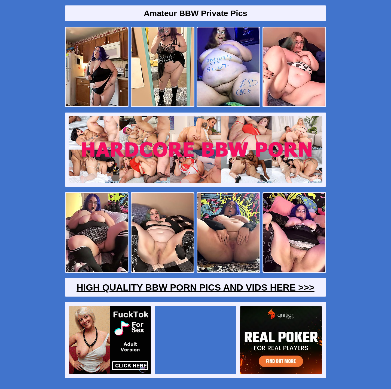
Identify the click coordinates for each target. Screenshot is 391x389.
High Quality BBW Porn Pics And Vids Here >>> (195, 287)
